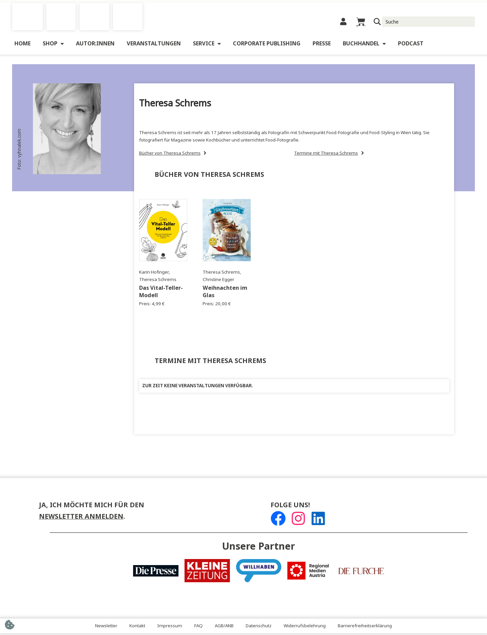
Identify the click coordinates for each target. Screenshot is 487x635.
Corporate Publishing (266, 45)
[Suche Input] (428, 22)
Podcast (410, 45)
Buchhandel (364, 45)
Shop (53, 45)
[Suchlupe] (377, 22)
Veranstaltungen (154, 45)
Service (207, 45)
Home (22, 45)
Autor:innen (95, 45)
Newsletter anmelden (81, 518)
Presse (322, 45)
